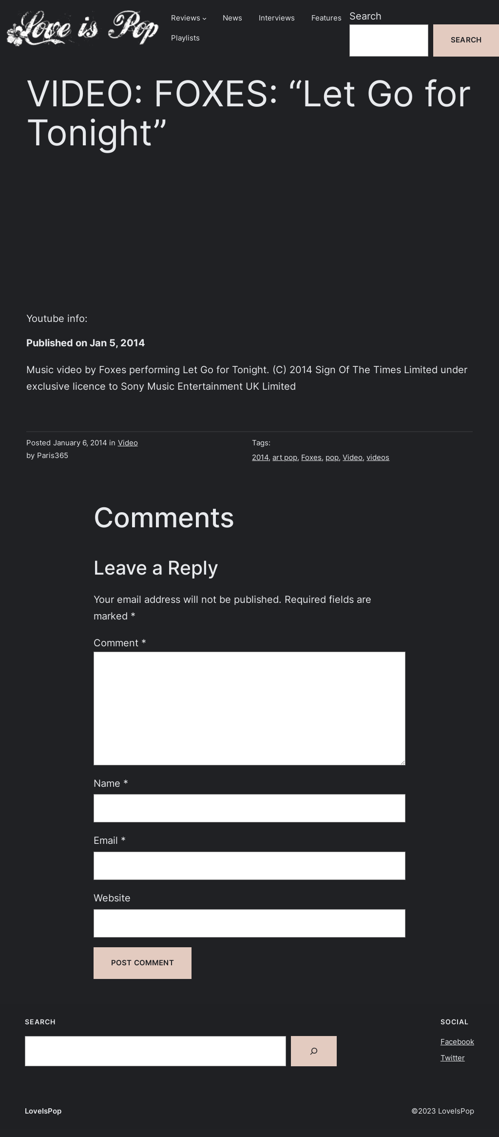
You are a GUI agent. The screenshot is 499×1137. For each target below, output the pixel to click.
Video (128, 443)
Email (110, 840)
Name (111, 783)
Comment (120, 643)
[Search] (314, 1051)
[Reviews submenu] (204, 18)
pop (332, 457)
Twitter (453, 1058)
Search (365, 16)
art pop (284, 457)
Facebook (457, 1041)
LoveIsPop (43, 1111)
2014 (260, 457)
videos (377, 457)
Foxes (311, 457)
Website (112, 898)
